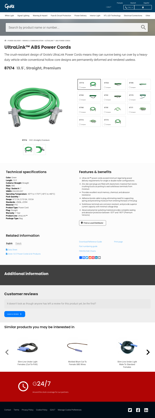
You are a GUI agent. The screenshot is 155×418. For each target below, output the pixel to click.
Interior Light (95, 15)
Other (148, 15)
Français (120, 3)
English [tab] (9, 243)
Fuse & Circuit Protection (61, 15)
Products (23, 6)
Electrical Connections (133, 15)
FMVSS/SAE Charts (87, 251)
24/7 (108, 7)
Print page (118, 241)
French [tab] (18, 243)
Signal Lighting (23, 15)
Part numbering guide (88, 246)
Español (146, 3)
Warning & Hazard (40, 15)
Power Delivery (80, 15)
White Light (9, 15)
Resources (56, 6)
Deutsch (133, 3)
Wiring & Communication (32, 41)
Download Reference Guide (90, 241)
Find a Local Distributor (91, 222)
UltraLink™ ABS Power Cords (57, 41)
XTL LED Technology (112, 15)
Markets (39, 6)
